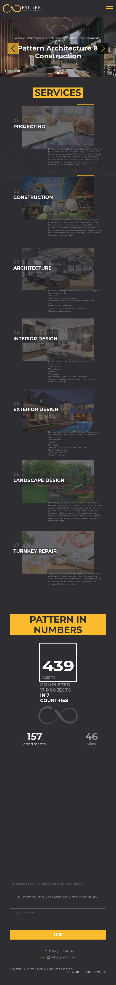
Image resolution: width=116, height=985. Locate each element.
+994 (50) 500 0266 (61, 951)
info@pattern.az (61, 957)
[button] (102, 48)
